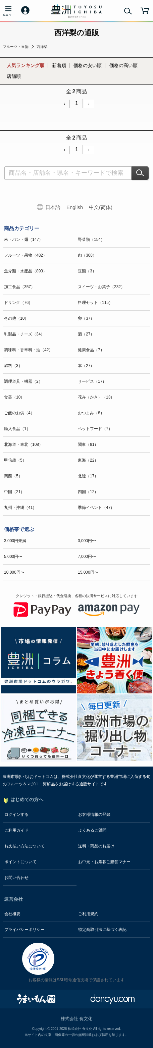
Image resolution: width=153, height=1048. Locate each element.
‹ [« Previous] (64, 103)
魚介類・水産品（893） (25, 271)
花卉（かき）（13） (96, 397)
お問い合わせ (16, 877)
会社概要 (12, 913)
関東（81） (88, 444)
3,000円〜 (87, 540)
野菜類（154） (91, 239)
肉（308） (87, 255)
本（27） (86, 365)
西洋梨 (42, 47)
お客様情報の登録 (94, 814)
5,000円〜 (13, 556)
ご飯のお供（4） (19, 413)
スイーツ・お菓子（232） (101, 286)
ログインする (16, 814)
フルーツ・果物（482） (25, 255)
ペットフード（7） (95, 428)
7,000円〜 (87, 556)
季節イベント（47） (96, 507)
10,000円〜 (14, 572)
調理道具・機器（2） (23, 381)
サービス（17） (92, 381)
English (74, 207)
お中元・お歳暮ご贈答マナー (104, 861)
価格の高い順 (123, 65)
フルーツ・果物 (16, 47)
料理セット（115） (95, 302)
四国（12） (88, 491)
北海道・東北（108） (23, 444)
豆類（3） (87, 271)
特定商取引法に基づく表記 (102, 929)
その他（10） (16, 318)
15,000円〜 (88, 572)
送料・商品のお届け (96, 846)
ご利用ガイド (16, 830)
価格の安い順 (87, 65)
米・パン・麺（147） (23, 239)
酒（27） (86, 334)
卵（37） (86, 318)
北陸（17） (88, 476)
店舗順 (14, 76)
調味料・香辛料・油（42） (28, 350)
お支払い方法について (24, 846)
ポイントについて (20, 861)
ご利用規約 (88, 913)
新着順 (59, 65)
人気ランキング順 (25, 65)
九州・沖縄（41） (20, 507)
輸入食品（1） (17, 428)
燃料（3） (13, 365)
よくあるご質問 (92, 830)
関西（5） (13, 476)
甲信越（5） (15, 460)
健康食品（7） (91, 350)
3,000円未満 (15, 540)
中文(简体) (100, 207)
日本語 (52, 207)
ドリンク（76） (18, 302)
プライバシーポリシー (24, 929)
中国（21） (14, 491)
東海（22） (88, 460)
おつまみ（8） (91, 413)
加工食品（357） (19, 286)
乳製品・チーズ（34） (24, 334)
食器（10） (14, 397)
